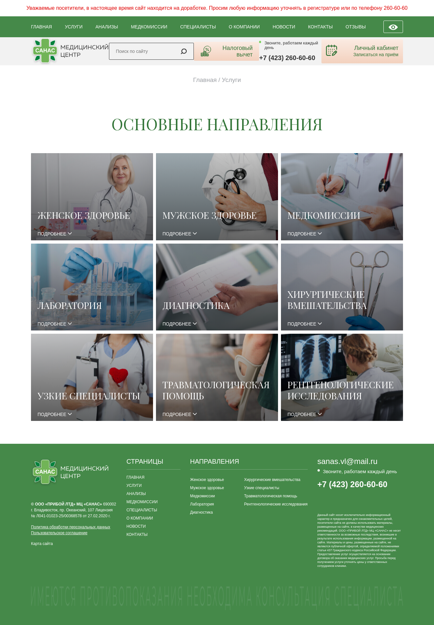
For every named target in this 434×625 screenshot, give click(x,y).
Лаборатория (202, 504)
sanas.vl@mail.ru (348, 461)
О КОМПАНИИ (244, 26)
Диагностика (201, 512)
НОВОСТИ (284, 26)
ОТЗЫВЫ (356, 26)
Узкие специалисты (261, 488)
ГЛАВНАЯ (41, 26)
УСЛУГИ (74, 26)
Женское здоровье (207, 479)
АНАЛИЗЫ (106, 26)
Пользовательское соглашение (59, 533)
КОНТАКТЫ (320, 26)
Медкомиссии (202, 496)
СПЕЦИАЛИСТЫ (198, 26)
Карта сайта (42, 543)
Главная (205, 79)
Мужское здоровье (207, 488)
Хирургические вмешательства (272, 479)
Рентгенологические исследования (275, 504)
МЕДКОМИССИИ (149, 26)
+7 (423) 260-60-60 (287, 57)
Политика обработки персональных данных (70, 527)
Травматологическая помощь (270, 496)
